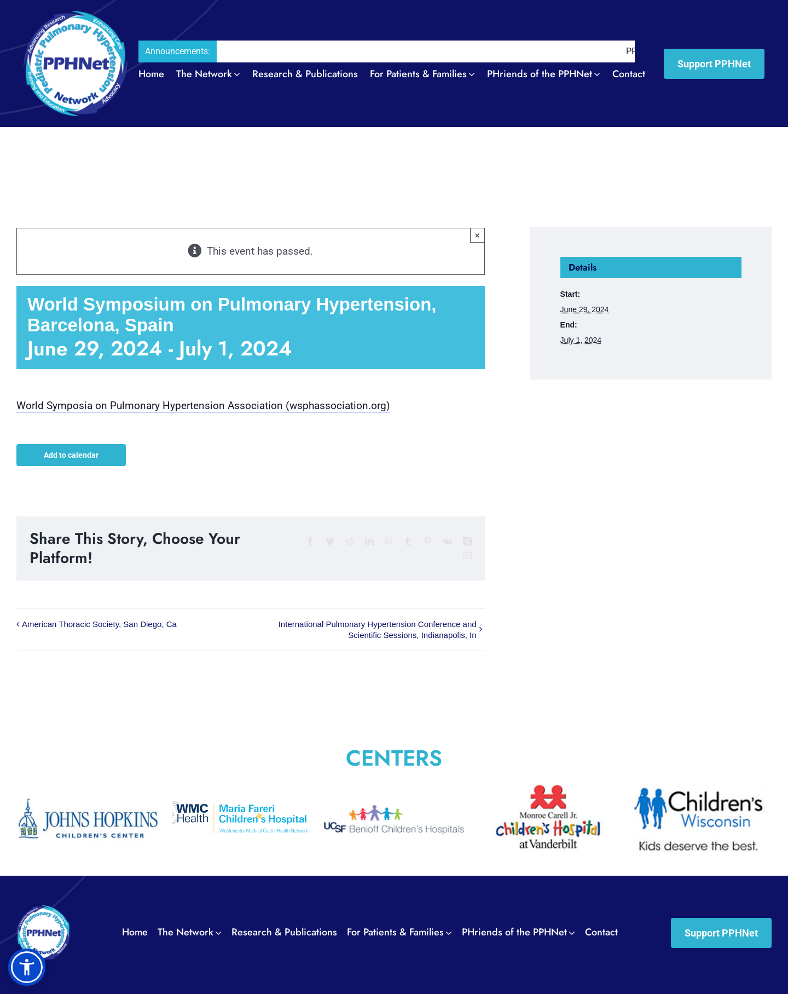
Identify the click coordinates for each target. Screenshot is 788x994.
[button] (27, 967)
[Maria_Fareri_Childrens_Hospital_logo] (240, 790)
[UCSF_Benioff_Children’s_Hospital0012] (394, 790)
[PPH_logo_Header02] (76, 16)
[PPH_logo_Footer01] (43, 910)
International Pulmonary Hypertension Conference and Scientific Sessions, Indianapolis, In (378, 629)
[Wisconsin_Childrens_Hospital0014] (700, 790)
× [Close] (477, 235)
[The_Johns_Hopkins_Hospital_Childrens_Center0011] (87, 790)
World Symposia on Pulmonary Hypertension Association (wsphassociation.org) (203, 405)
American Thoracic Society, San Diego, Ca (99, 624)
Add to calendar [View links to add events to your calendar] (71, 454)
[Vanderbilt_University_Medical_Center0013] (547, 790)
